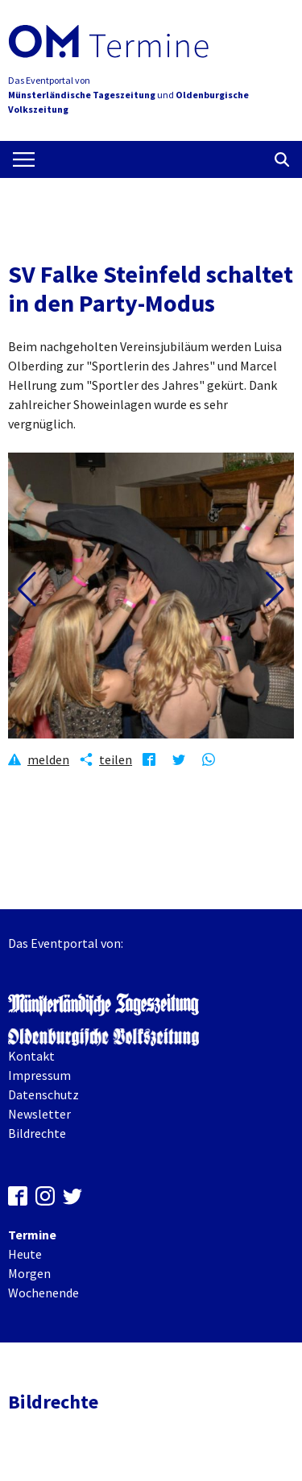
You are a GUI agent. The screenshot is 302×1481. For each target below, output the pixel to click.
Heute (25, 1254)
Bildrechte (37, 1133)
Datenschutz (43, 1094)
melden (48, 759)
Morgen (29, 1273)
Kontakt (31, 1056)
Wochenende (43, 1292)
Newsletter (39, 1114)
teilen (115, 759)
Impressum (39, 1075)
